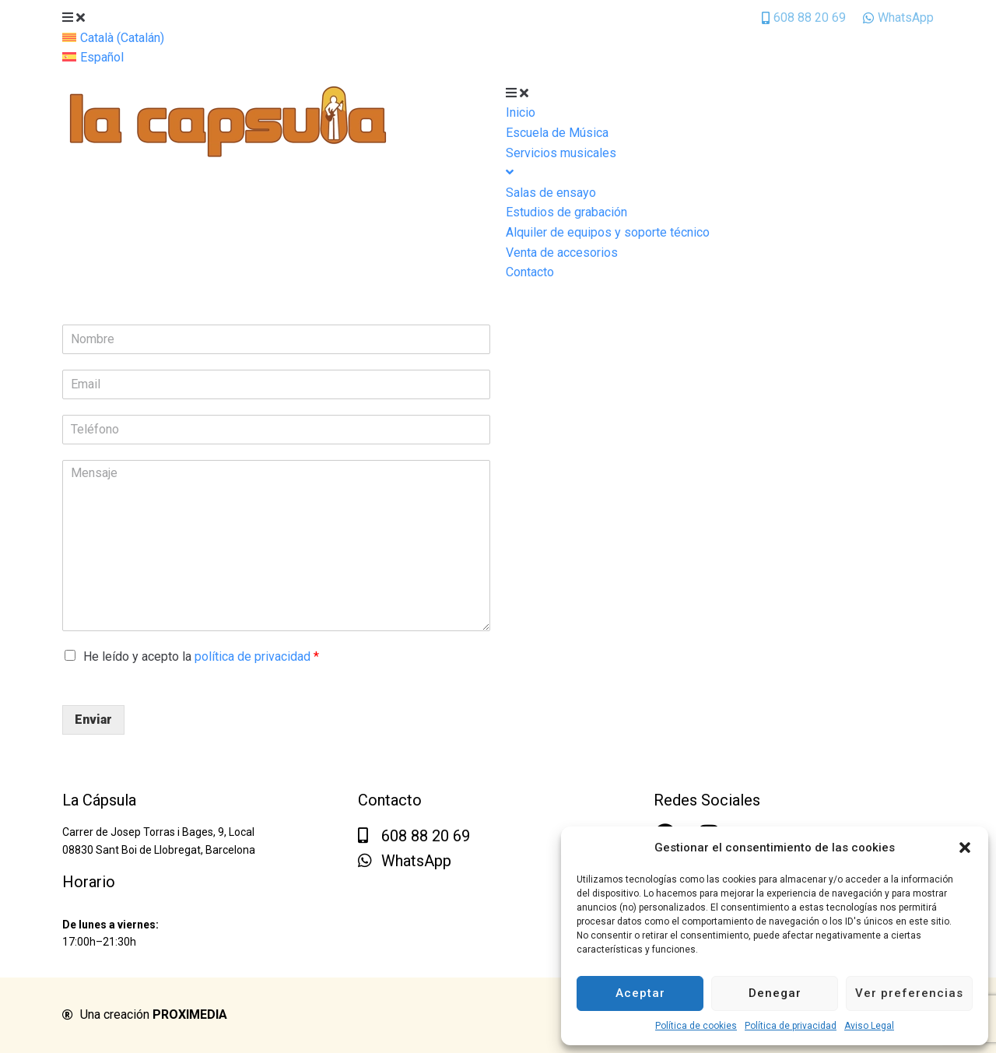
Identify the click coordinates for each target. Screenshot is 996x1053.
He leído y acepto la (201, 656)
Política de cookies (696, 1025)
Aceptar (640, 993)
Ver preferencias (909, 993)
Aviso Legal (869, 1025)
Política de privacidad (790, 1025)
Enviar (93, 719)
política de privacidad (252, 656)
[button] (965, 847)
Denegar (775, 993)
